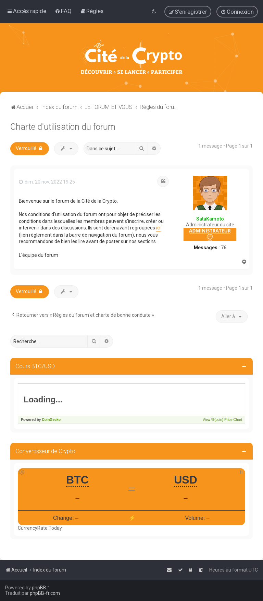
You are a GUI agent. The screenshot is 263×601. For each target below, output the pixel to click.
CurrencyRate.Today (40, 528)
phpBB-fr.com (45, 593)
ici (158, 227)
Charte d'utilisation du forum (62, 127)
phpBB (39, 587)
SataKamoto (210, 219)
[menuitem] (63, 11)
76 (223, 247)
